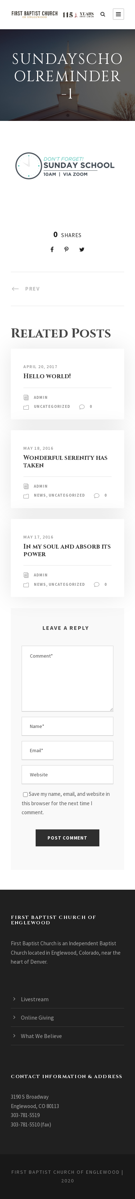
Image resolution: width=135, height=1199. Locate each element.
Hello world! (47, 376)
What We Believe (41, 1035)
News (40, 495)
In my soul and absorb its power (67, 550)
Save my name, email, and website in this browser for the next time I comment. (66, 803)
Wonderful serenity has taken (65, 461)
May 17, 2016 (38, 537)
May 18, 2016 (38, 448)
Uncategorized (52, 406)
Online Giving (37, 1017)
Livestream (35, 999)
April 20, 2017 (40, 366)
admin (41, 397)
